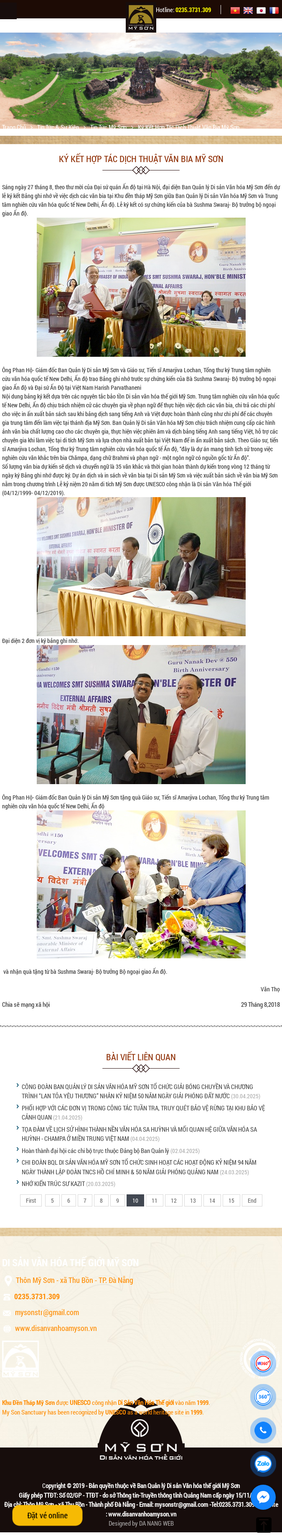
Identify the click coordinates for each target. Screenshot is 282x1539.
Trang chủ (14, 127)
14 (212, 1200)
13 (193, 1200)
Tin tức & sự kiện (58, 127)
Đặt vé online (47, 1515)
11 (155, 1200)
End (252, 1200)
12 (174, 1200)
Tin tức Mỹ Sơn (109, 127)
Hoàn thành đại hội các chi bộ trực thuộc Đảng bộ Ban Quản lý (95, 1150)
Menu (8, 11)
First (31, 1200)
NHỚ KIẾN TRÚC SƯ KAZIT (53, 1183)
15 (231, 1200)
